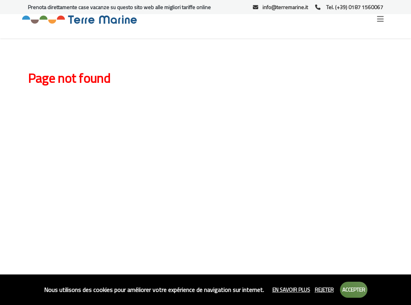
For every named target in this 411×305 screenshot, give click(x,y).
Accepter (353, 290)
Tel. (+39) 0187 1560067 (349, 7)
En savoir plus (291, 290)
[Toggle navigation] (380, 19)
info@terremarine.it (280, 7)
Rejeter (324, 290)
